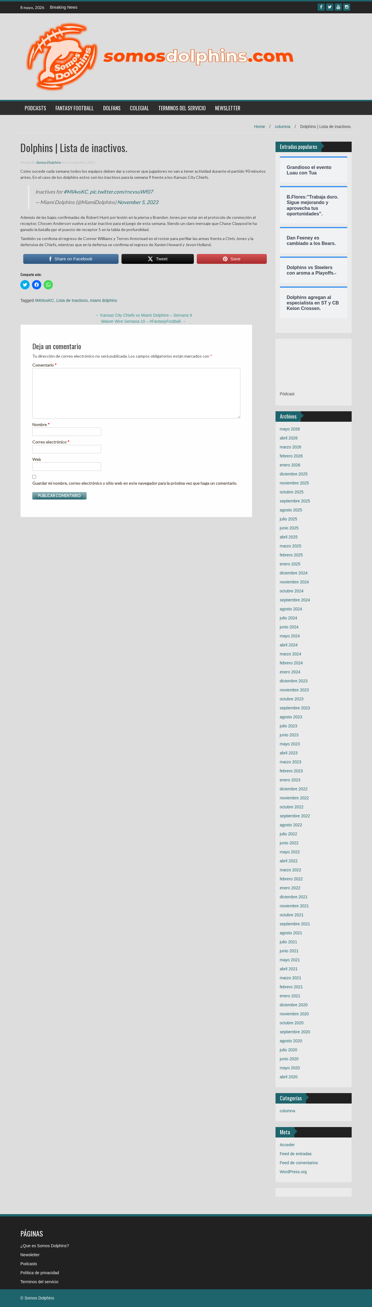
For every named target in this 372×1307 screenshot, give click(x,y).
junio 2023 (289, 735)
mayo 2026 (290, 429)
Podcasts (35, 108)
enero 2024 (290, 672)
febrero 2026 (291, 456)
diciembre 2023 (294, 681)
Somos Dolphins (48, 162)
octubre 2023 (292, 699)
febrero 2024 (291, 663)
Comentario (44, 365)
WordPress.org (293, 1171)
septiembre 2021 (295, 924)
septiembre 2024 (295, 600)
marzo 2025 (290, 546)
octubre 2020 (292, 1023)
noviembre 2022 (294, 798)
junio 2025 (289, 528)
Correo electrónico (50, 441)
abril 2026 (289, 438)
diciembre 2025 (294, 474)
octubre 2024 (292, 591)
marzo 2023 (290, 762)
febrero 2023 (291, 771)
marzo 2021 (290, 978)
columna (282, 126)
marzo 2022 (290, 870)
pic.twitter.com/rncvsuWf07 (121, 192)
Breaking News (63, 7)
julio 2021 (288, 942)
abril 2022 (289, 861)
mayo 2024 (290, 636)
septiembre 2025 (295, 501)
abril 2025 (289, 537)
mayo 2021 (290, 960)
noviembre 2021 (294, 906)
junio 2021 (289, 951)
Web (36, 459)
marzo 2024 (290, 654)
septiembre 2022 (295, 816)
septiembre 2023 (295, 708)
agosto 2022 (291, 825)
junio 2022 (289, 843)
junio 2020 (289, 1059)
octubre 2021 (292, 915)
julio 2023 (288, 726)
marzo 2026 (290, 447)
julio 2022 (288, 834)
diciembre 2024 (294, 573)
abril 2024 (289, 645)
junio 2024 (289, 627)
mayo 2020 (290, 1068)
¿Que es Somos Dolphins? (44, 1245)
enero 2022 (290, 888)
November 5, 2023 (137, 202)
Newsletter (227, 108)
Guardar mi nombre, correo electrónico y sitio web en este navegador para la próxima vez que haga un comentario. (134, 483)
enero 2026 (290, 465)
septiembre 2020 (295, 1032)
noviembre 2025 (294, 483)
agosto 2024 (291, 609)
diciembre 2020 (294, 1005)
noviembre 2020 (294, 1014)
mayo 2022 (290, 852)
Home (259, 126)
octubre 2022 (292, 807)
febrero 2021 (291, 987)
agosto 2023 (291, 717)
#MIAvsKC (76, 192)
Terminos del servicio (182, 108)
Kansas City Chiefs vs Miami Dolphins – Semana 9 (143, 315)
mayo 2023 (290, 744)
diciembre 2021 (294, 897)
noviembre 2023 (294, 690)
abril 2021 (289, 969)
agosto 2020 (291, 1041)
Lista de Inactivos (71, 300)
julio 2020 (288, 1050)
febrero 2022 (291, 879)
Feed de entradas (296, 1153)
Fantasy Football (75, 108)
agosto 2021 (291, 933)
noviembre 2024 (294, 582)
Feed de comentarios (299, 1162)
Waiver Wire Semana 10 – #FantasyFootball (143, 321)
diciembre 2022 (294, 789)
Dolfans (112, 108)
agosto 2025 (291, 510)
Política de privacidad (39, 1272)
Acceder (287, 1144)
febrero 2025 (291, 555)
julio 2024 (288, 618)
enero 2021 (290, 996)
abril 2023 (289, 753)
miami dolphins (103, 300)
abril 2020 (289, 1077)
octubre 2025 (292, 492)
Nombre (41, 424)
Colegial (139, 108)
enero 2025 (290, 564)
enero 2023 (290, 780)
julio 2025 (288, 519)
